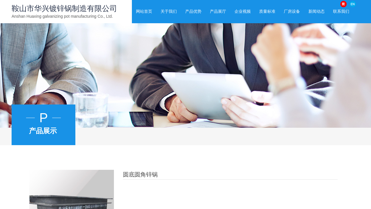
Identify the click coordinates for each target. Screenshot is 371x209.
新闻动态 (316, 11)
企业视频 (242, 11)
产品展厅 (218, 11)
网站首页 (144, 11)
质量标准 (267, 11)
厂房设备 (292, 11)
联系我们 (341, 11)
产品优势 (193, 11)
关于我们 (169, 11)
